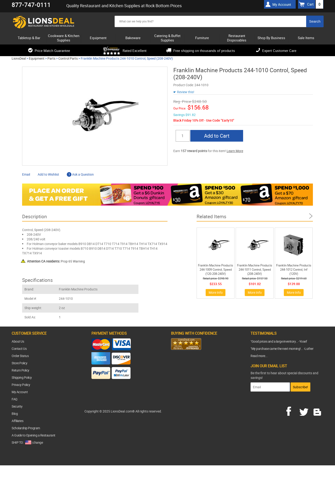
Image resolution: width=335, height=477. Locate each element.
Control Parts (68, 58)
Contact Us (19, 348)
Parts (51, 58)
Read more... (259, 356)
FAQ (14, 399)
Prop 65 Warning (56, 261)
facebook (292, 410)
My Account (20, 392)
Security (17, 406)
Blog (15, 413)
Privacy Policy (21, 384)
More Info (216, 292)
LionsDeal (19, 58)
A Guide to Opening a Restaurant (33, 435)
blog (317, 410)
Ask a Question (80, 174)
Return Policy (20, 370)
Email (26, 174)
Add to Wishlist (48, 174)
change (38, 442)
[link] (180, 359)
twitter (305, 410)
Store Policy (19, 363)
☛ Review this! (183, 92)
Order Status (20, 356)
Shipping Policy (22, 377)
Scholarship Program (26, 428)
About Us (18, 341)
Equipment (36, 58)
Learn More (235, 151)
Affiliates (17, 421)
